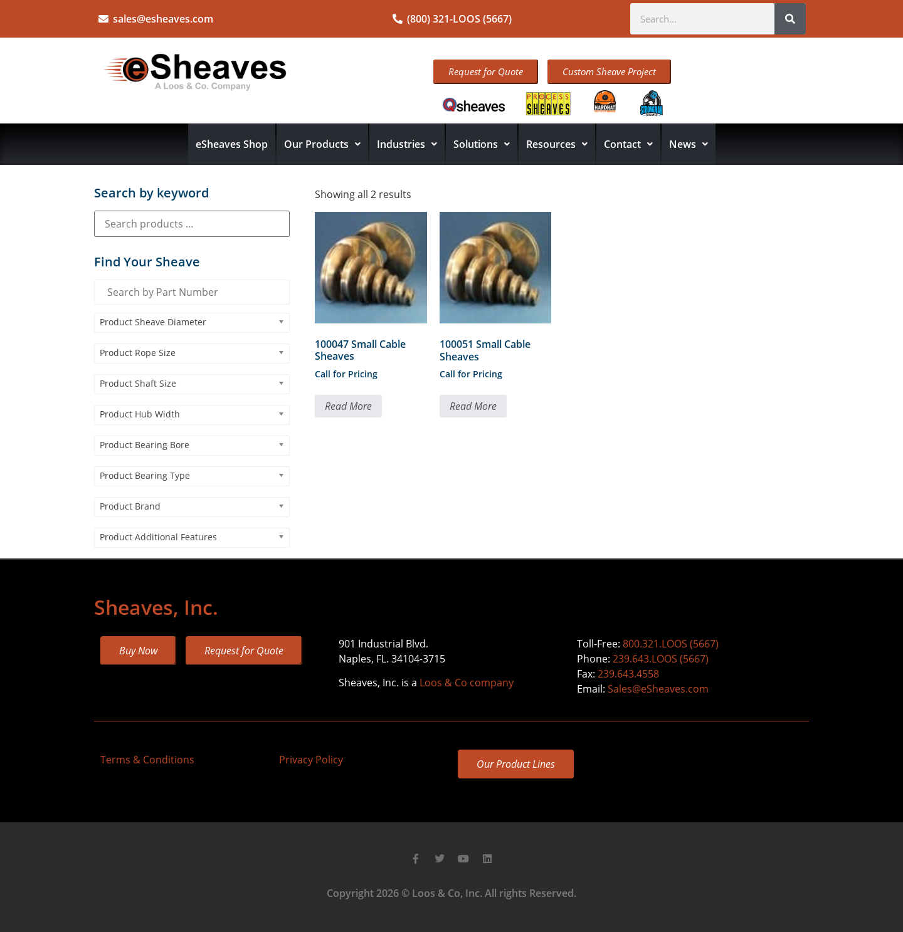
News (688, 144)
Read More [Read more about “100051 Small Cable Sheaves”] (473, 406)
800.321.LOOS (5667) (671, 644)
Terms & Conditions (147, 760)
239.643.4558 (628, 674)
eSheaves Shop (232, 144)
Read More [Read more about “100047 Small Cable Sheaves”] (348, 406)
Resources (557, 144)
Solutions (481, 144)
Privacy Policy (311, 760)
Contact (628, 144)
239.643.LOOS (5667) (661, 659)
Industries (407, 144)
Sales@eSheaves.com (658, 689)
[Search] (790, 18)
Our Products (322, 144)
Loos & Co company (467, 682)
